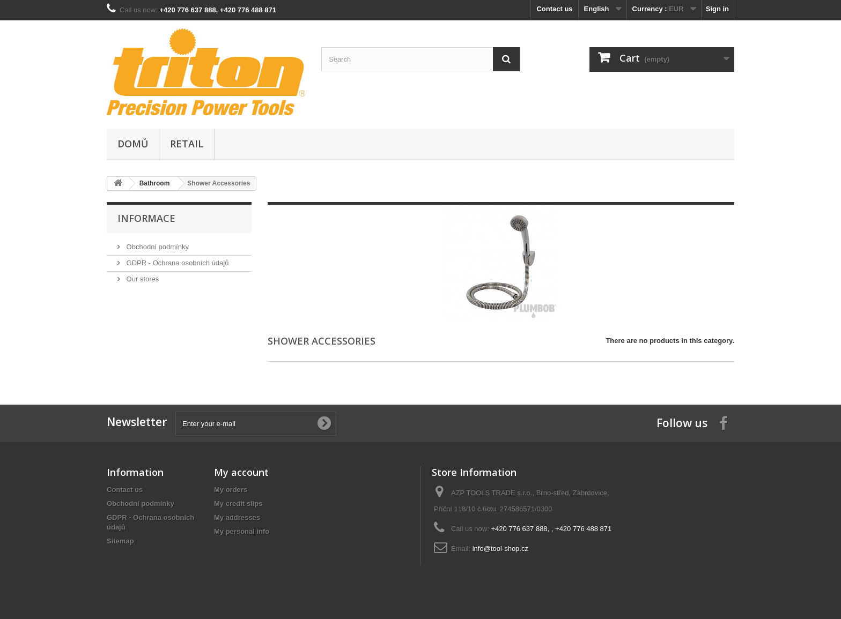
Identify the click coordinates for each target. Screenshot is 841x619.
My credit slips (238, 503)
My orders (230, 490)
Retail (186, 143)
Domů (132, 143)
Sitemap (120, 541)
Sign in (717, 9)
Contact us (554, 9)
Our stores (141, 279)
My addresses (237, 517)
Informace (146, 218)
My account (241, 472)
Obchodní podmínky (156, 247)
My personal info (241, 531)
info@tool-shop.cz (500, 549)
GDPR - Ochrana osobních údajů (176, 263)
